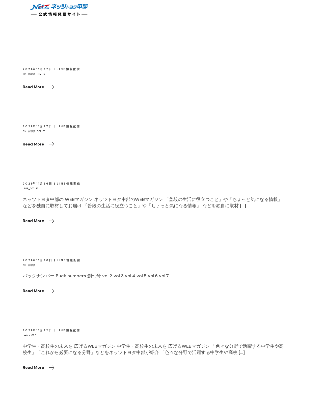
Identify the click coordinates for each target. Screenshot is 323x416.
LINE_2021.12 (30, 188)
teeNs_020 (29, 335)
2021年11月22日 (37, 330)
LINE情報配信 (68, 69)
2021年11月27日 (37, 69)
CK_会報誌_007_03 (34, 131)
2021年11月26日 (37, 183)
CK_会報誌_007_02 (34, 74)
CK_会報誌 (29, 265)
